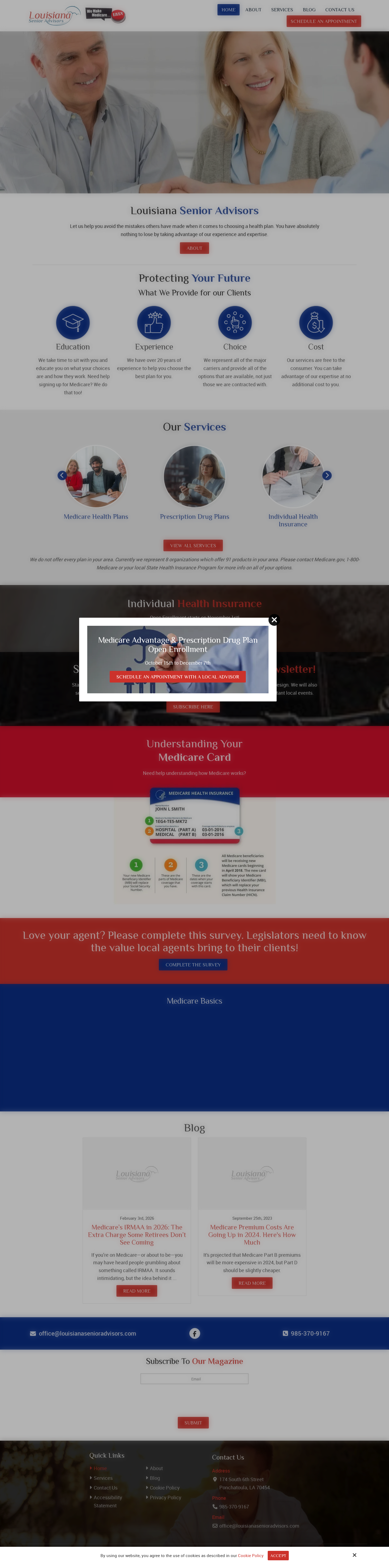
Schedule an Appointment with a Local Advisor (191, 796)
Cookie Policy (251, 1555)
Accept (278, 1556)
